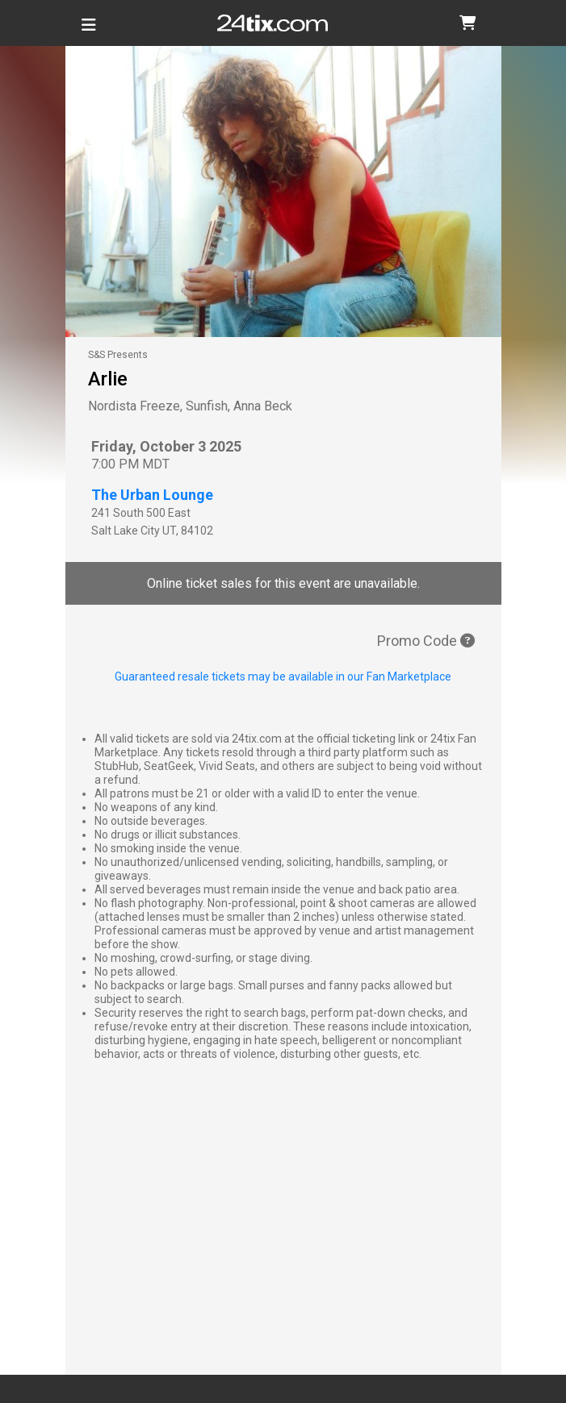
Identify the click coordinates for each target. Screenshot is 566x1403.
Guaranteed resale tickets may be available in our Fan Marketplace (283, 676)
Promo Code (426, 640)
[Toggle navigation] (88, 31)
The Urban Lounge (152, 494)
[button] (467, 23)
